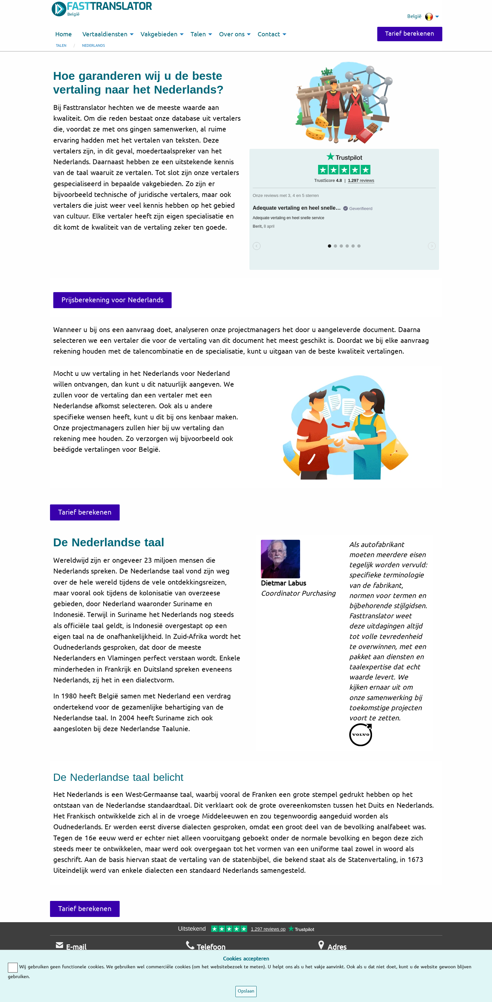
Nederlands (93, 45)
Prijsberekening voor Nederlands (112, 300)
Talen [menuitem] (198, 34)
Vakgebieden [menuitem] (159, 34)
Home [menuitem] (63, 34)
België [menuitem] (420, 16)
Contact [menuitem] (269, 34)
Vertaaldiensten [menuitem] (104, 34)
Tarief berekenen (409, 33)
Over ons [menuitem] (232, 34)
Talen (61, 45)
